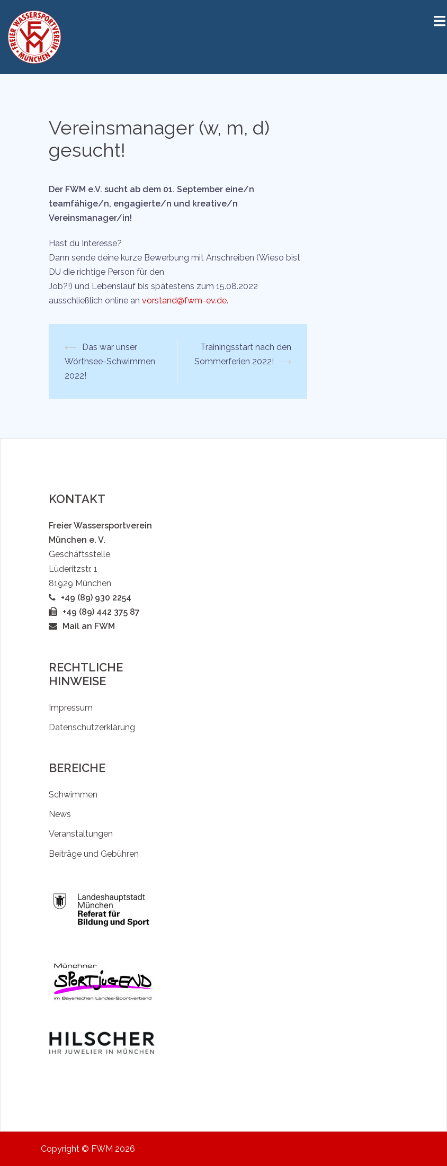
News (60, 814)
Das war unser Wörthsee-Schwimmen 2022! (110, 361)
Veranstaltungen (81, 834)
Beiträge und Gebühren (94, 854)
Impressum (71, 708)
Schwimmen (73, 795)
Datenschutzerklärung (92, 727)
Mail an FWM (88, 626)
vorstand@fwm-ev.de (184, 300)
